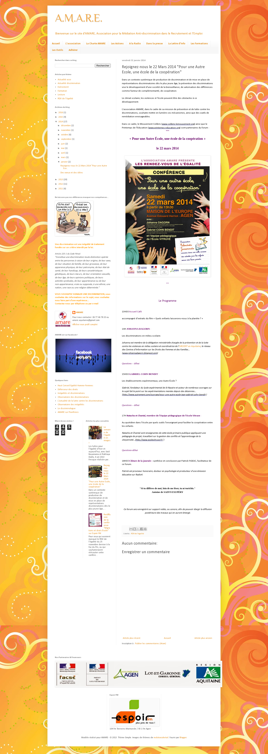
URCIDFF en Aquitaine (189, 346)
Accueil (56, 43)
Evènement (63, 87)
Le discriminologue (67, 408)
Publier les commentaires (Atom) (150, 644)
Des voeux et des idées (71, 173)
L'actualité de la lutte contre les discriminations (80, 401)
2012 (60, 184)
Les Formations (199, 43)
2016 (60, 112)
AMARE (79, 312)
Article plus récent (131, 638)
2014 (60, 122)
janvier (64, 162)
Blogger (183, 738)
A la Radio (135, 43)
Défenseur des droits (68, 389)
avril (63, 153)
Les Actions (117, 43)
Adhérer (73, 50)
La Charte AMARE (96, 43)
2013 (60, 179)
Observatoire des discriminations (73, 397)
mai (63, 148)
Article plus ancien (203, 638)
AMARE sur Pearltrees (68, 412)
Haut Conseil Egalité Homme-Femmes (75, 386)
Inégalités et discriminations (71, 393)
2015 (60, 117)
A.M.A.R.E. (78, 18)
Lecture (61, 95)
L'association (73, 43)
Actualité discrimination (69, 83)
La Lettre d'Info (176, 43)
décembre (66, 126)
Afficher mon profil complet (85, 324)
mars (63, 157)
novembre (66, 130)
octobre (65, 135)
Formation (62, 91)
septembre (66, 139)
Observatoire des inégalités (71, 405)
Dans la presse (154, 43)
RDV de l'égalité (137, 534)
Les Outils (57, 50)
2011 (60, 189)
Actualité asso (64, 80)
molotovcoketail (161, 738)
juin (63, 144)
